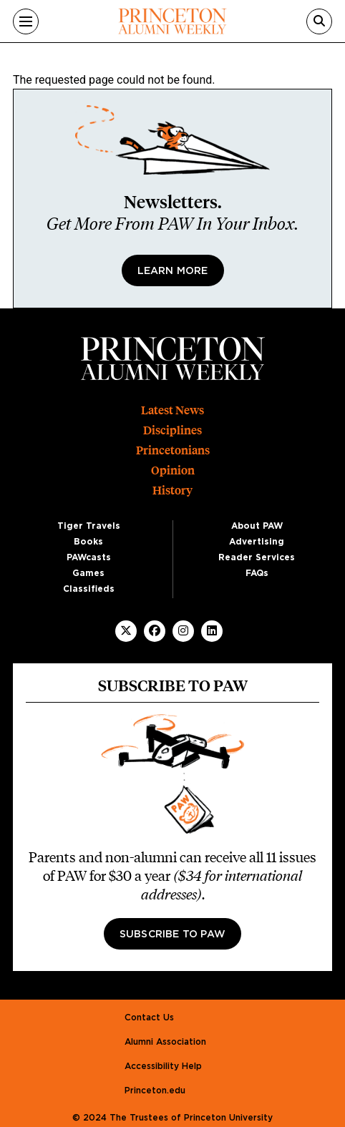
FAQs (257, 573)
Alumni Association (165, 1042)
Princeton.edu (155, 1090)
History (172, 490)
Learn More (172, 271)
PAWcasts (89, 557)
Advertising (256, 541)
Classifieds (89, 589)
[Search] (319, 21)
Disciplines (172, 430)
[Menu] (26, 21)
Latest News (172, 410)
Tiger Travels (88, 526)
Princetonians (173, 450)
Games (88, 573)
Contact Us (149, 1017)
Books (88, 541)
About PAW (257, 526)
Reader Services (256, 557)
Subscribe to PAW (172, 935)
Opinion (173, 470)
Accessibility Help (163, 1066)
